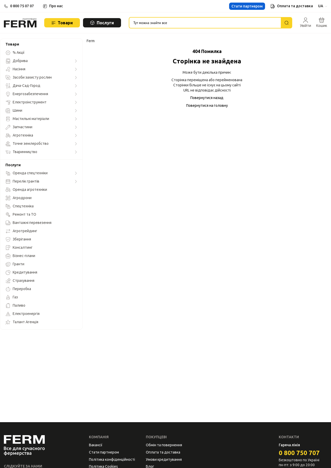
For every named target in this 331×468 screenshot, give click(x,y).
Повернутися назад (206, 98)
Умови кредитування (164, 459)
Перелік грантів (22, 181)
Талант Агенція (21, 322)
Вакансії (95, 445)
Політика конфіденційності (112, 459)
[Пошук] (286, 22)
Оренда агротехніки (26, 189)
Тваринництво (21, 152)
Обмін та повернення (164, 445)
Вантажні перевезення (28, 222)
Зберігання (18, 239)
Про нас (56, 6)
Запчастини (18, 127)
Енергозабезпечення (26, 94)
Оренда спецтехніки (26, 173)
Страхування (19, 280)
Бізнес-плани (20, 256)
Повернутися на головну (207, 105)
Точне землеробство (27, 143)
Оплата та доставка (291, 6)
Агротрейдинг (21, 231)
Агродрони (18, 198)
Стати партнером (247, 6)
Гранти (14, 264)
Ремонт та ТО (20, 214)
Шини (13, 110)
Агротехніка (19, 135)
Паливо (15, 305)
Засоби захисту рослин (28, 77)
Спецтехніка (19, 206)
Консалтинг (19, 247)
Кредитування (21, 272)
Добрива (16, 61)
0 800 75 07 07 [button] (22, 6)
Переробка (18, 289)
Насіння (15, 69)
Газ (11, 297)
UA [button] (322, 6)
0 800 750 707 (299, 452)
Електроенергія (22, 313)
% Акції (15, 52)
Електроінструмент (26, 102)
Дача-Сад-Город (22, 85)
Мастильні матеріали (27, 119)
